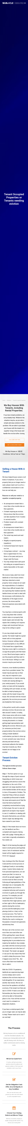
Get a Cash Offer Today (14, 444)
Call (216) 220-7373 (14, 439)
